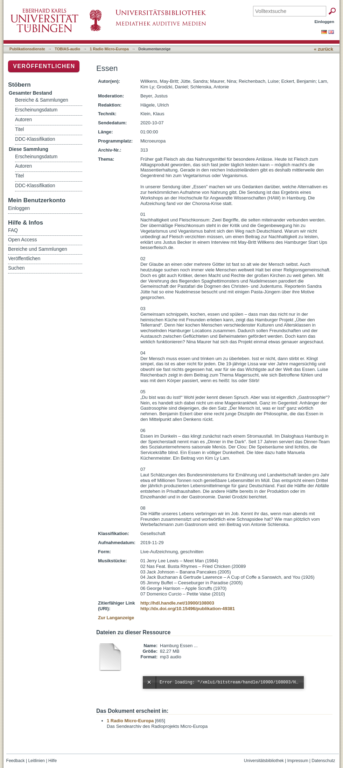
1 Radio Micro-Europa (109, 49)
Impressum (297, 760)
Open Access (22, 239)
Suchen (16, 268)
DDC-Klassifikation (35, 139)
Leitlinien (36, 760)
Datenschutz (323, 760)
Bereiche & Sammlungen (41, 100)
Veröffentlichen (44, 66)
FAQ (13, 230)
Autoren (23, 119)
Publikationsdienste (27, 49)
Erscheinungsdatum (36, 109)
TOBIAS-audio (67, 49)
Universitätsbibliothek (264, 760)
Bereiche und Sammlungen (37, 249)
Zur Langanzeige (116, 617)
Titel (19, 129)
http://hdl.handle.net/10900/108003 (177, 603)
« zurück (323, 49)
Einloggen (325, 21)
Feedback (15, 760)
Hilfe (52, 760)
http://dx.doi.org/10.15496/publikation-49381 (187, 608)
